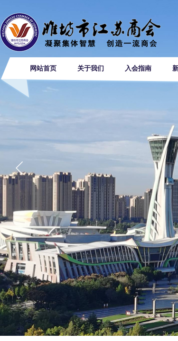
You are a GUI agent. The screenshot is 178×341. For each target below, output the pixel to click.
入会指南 (138, 68)
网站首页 (43, 68)
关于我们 (90, 68)
